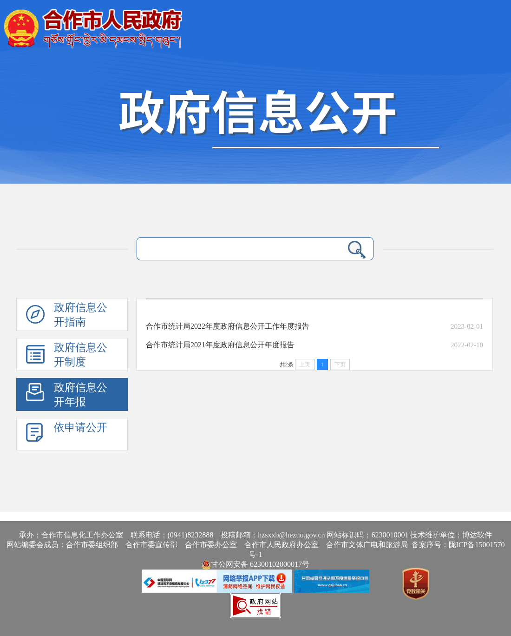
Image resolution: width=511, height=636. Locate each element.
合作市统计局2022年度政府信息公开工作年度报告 (227, 326)
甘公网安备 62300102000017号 (255, 564)
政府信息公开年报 (80, 395)
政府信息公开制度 (80, 355)
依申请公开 (80, 427)
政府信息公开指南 (80, 315)
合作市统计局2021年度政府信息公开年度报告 (220, 345)
